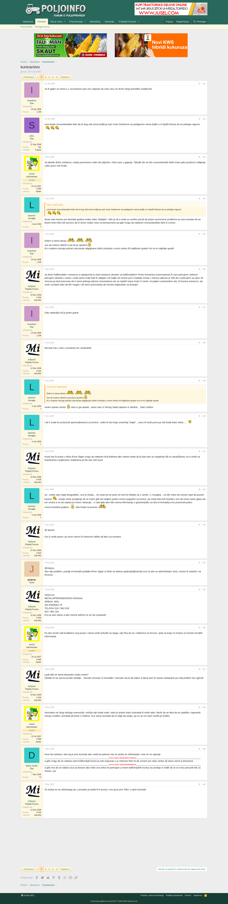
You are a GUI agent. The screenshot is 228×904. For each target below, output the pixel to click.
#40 (204, 784)
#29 (204, 381)
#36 (204, 628)
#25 (204, 234)
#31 (204, 451)
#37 (204, 669)
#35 (204, 589)
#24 (204, 198)
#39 (204, 749)
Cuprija (38, 150)
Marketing (95, 21)
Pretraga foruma (42, 27)
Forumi (42, 21)
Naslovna (28, 21)
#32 (204, 489)
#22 (204, 119)
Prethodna (29, 77)
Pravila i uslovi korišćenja (152, 895)
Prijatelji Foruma (127, 21)
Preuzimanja (75, 21)
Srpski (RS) (27, 895)
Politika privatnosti (174, 895)
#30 (204, 416)
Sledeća (64, 77)
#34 (204, 563)
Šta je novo (56, 21)
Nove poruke (26, 27)
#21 (204, 84)
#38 (204, 707)
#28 (204, 343)
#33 (204, 525)
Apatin (38, 191)
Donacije (109, 21)
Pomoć (188, 895)
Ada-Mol (37, 300)
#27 (204, 307)
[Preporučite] (199, 84)
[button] (65, 21)
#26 (204, 269)
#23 (204, 157)
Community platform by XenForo (114, 901)
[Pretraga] (199, 21)
